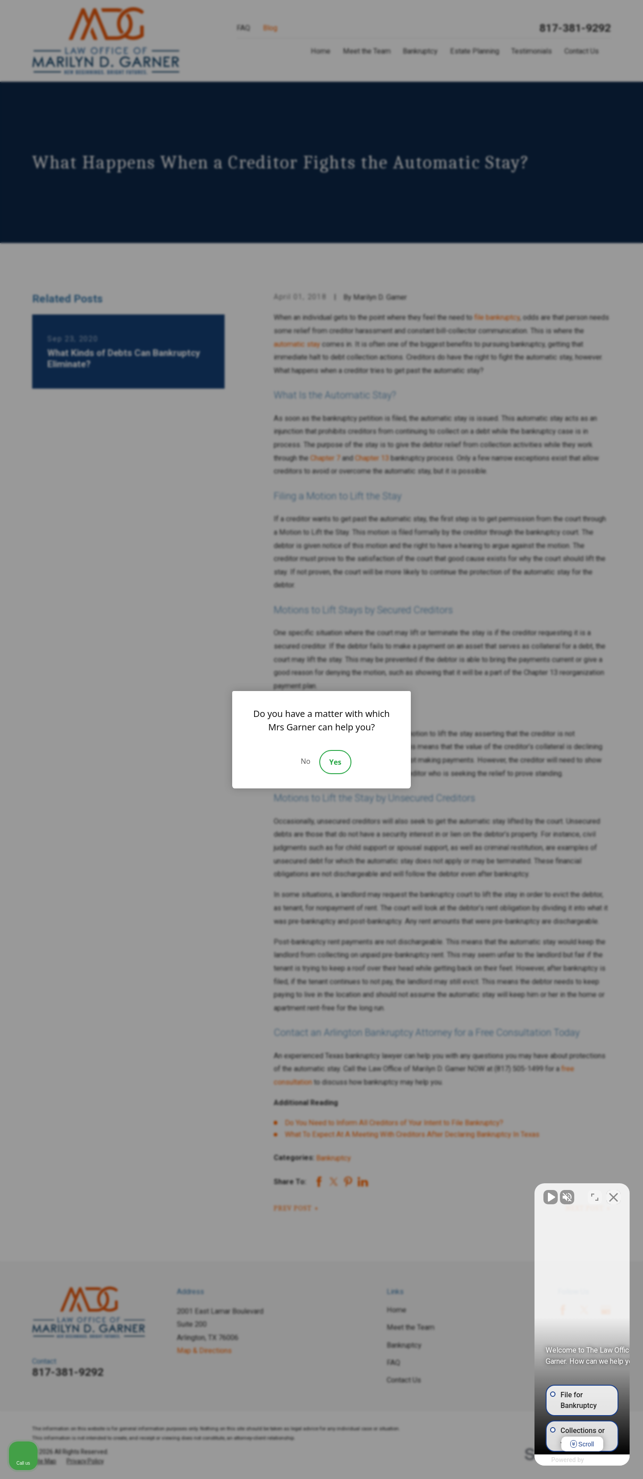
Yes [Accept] (335, 762)
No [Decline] (305, 761)
